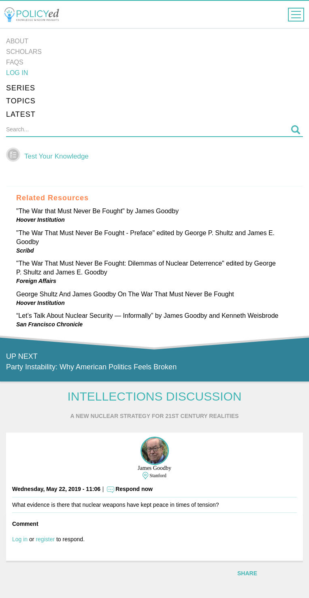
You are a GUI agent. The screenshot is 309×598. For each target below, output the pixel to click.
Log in (17, 72)
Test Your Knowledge (56, 156)
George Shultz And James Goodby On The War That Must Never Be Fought (125, 294)
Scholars (24, 51)
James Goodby (154, 468)
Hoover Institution (40, 219)
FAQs (14, 62)
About (17, 41)
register (45, 539)
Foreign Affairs (36, 281)
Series (20, 88)
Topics (21, 101)
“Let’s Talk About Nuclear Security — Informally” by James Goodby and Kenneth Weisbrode (147, 315)
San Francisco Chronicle (49, 324)
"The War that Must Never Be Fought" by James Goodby (97, 211)
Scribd (25, 250)
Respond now (134, 489)
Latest (21, 114)
